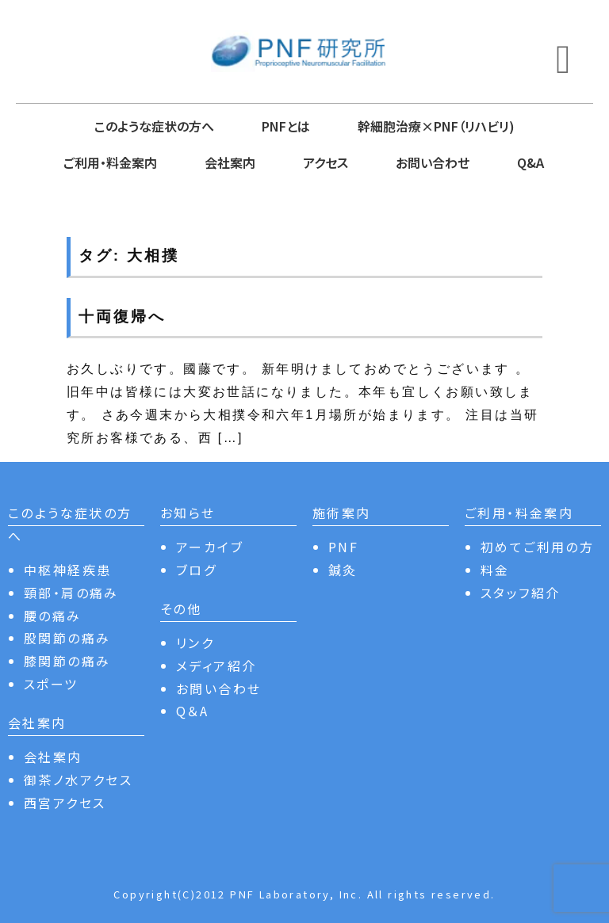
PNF (343, 546)
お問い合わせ (432, 162)
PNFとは (286, 125)
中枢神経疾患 (67, 569)
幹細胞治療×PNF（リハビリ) (436, 125)
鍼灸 (343, 569)
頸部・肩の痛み (71, 592)
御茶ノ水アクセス (78, 779)
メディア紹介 (216, 665)
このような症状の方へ (154, 125)
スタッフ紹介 (520, 592)
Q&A (530, 162)
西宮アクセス (64, 802)
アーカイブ (209, 546)
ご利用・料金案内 (110, 162)
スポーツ (51, 683)
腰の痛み (53, 615)
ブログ (196, 569)
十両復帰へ (122, 316)
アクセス (325, 162)
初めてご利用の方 (537, 546)
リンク (195, 642)
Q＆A (192, 710)
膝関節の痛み (67, 660)
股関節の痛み (67, 637)
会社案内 (230, 162)
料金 (495, 569)
